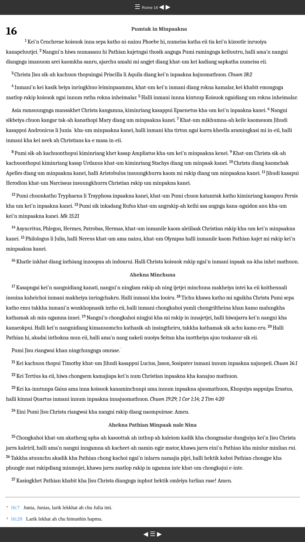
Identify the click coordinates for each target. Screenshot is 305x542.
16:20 (16, 519)
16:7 (15, 507)
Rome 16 (150, 7)
